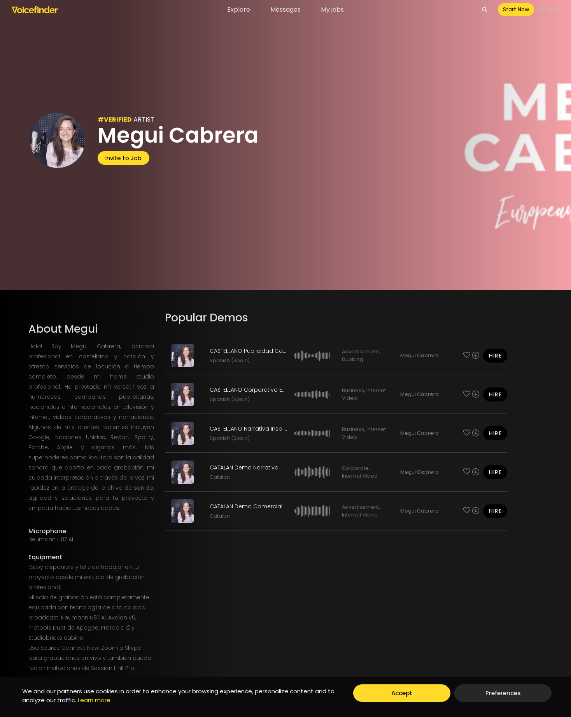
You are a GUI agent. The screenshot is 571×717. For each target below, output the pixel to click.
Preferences (503, 693)
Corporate (355, 468)
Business (353, 390)
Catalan (220, 477)
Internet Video (360, 476)
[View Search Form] (484, 9)
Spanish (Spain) (230, 360)
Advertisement (360, 351)
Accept (401, 693)
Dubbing (352, 359)
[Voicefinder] (35, 9)
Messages (285, 9)
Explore (238, 9)
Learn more (94, 700)
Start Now (516, 9)
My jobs (332, 9)
